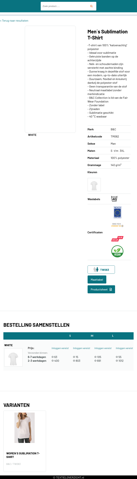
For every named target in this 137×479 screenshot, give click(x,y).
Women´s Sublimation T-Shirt (23, 455)
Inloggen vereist (60, 348)
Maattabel (97, 279)
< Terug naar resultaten (14, 20)
